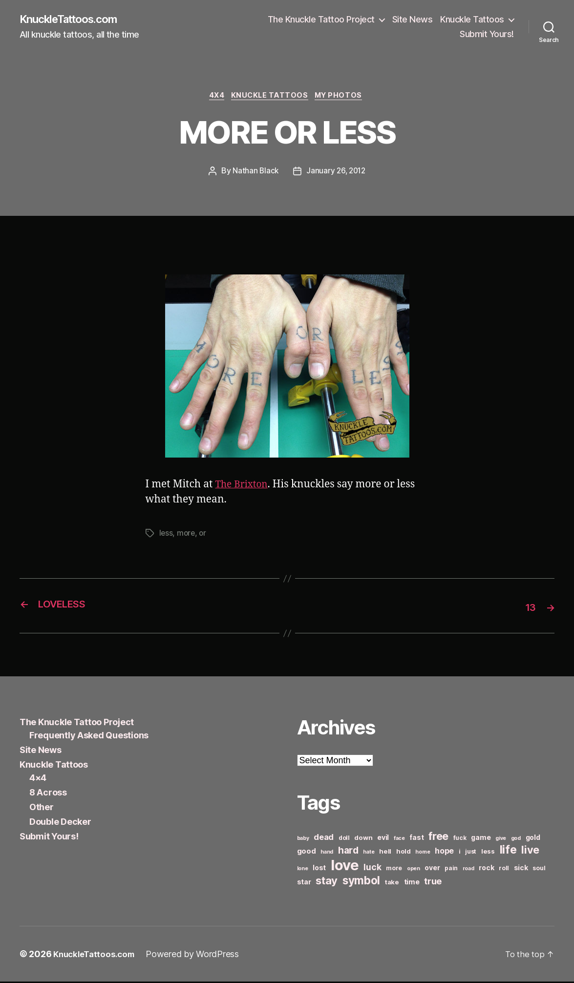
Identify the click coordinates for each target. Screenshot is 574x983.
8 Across (48, 794)
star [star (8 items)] (304, 883)
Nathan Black (254, 174)
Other (41, 808)
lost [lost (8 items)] (319, 869)
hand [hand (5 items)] (326, 853)
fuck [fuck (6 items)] (460, 839)
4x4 (214, 97)
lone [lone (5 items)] (302, 870)
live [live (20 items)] (530, 851)
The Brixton (244, 487)
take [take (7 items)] (392, 883)
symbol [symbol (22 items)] (361, 881)
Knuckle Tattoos (472, 20)
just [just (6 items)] (470, 853)
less (166, 536)
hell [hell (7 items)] (385, 853)
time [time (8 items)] (412, 883)
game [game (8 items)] (480, 839)
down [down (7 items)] (363, 839)
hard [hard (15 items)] (348, 852)
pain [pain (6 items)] (451, 869)
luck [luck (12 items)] (372, 868)
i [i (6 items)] (460, 853)
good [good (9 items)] (306, 852)
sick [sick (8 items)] (521, 869)
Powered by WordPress (198, 955)
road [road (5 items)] (468, 870)
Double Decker (60, 823)
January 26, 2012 (336, 174)
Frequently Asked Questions (89, 737)
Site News (412, 20)
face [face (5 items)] (399, 840)
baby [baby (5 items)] (303, 840)
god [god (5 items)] (516, 840)
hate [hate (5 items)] (368, 853)
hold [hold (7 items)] (403, 853)
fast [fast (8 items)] (416, 839)
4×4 (37, 779)
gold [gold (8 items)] (533, 839)
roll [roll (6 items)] (504, 869)
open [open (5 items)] (413, 870)
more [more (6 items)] (394, 869)
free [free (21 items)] (438, 837)
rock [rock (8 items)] (486, 869)
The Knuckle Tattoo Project (321, 20)
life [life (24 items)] (508, 851)
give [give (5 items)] (500, 840)
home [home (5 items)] (422, 853)
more (186, 536)
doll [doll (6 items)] (344, 839)
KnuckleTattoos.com (74, 19)
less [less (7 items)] (488, 853)
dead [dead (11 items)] (324, 838)
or (204, 536)
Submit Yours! (487, 34)
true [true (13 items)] (433, 882)
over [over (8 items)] (432, 869)
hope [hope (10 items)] (444, 852)
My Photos (343, 97)
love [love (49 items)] (345, 866)
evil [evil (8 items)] (383, 839)
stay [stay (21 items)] (327, 882)
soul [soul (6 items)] (538, 869)
